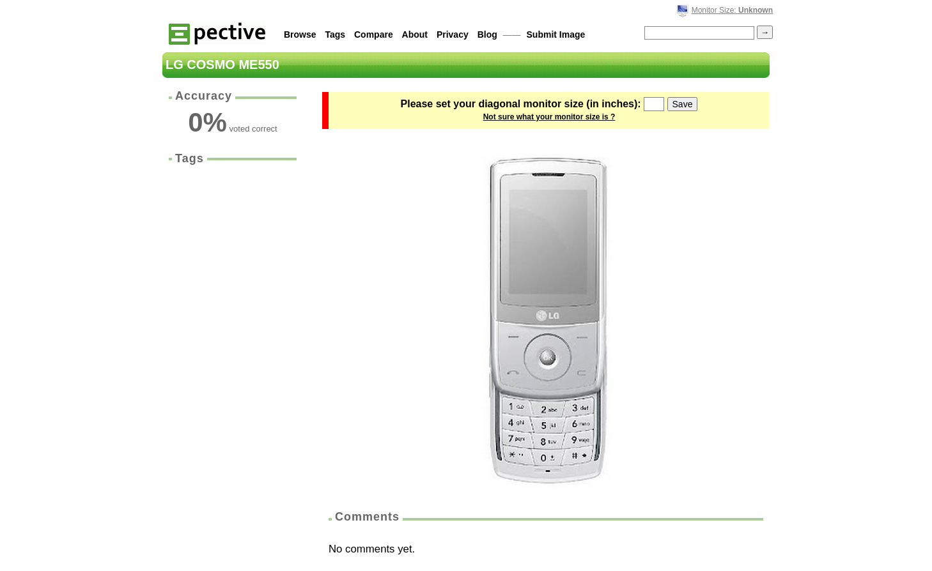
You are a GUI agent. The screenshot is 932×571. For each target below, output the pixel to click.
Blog (487, 34)
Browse (300, 34)
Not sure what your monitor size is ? (549, 116)
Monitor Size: (732, 10)
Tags (335, 34)
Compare (373, 34)
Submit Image (556, 34)
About (415, 34)
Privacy (453, 34)
